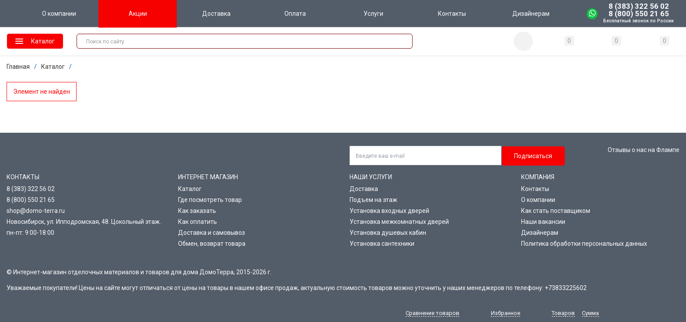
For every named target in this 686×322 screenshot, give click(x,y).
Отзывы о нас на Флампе (643, 149)
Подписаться (533, 155)
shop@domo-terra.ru (36, 210)
